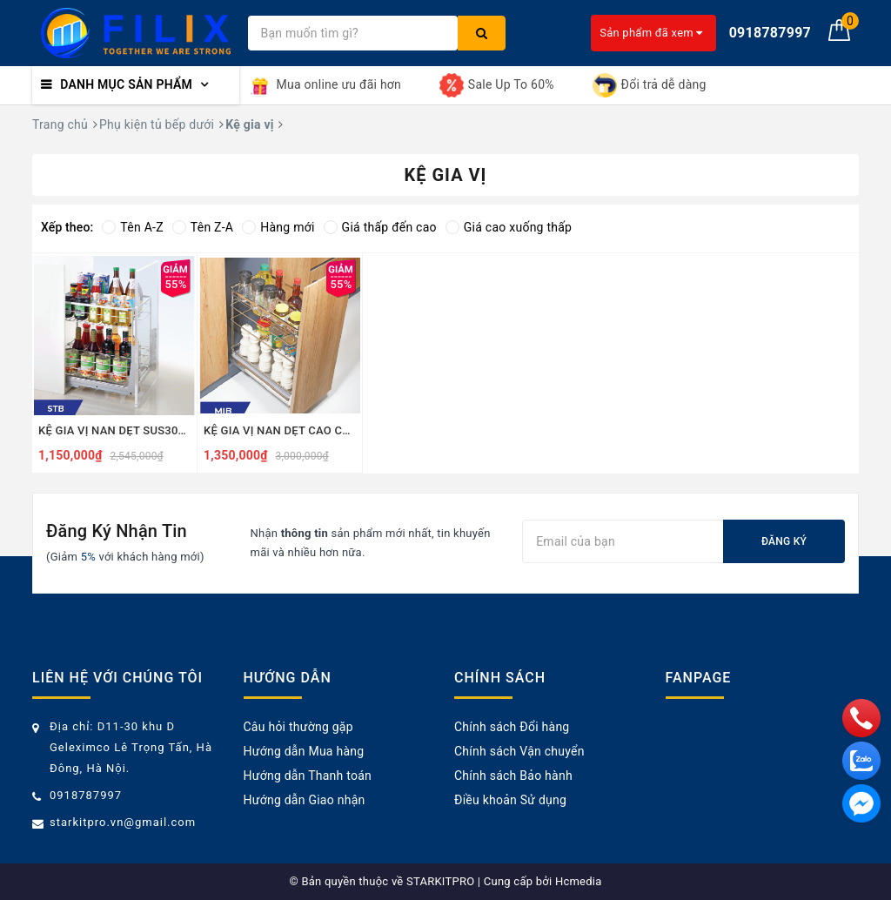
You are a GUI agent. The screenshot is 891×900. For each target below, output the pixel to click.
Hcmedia (578, 881)
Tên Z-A (202, 227)
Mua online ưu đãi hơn (325, 85)
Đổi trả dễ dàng (650, 85)
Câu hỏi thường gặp (298, 727)
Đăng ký (784, 541)
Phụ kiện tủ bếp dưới (156, 124)
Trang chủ (60, 124)
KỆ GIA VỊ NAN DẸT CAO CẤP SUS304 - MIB (280, 430)
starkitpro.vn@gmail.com (123, 822)
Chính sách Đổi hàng (511, 727)
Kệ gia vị (249, 124)
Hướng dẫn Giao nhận (304, 800)
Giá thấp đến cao (380, 227)
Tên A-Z (132, 227)
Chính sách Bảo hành (513, 775)
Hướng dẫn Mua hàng (304, 751)
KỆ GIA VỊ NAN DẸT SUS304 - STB (114, 430)
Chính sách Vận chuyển (519, 751)
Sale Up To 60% (496, 85)
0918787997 (86, 795)
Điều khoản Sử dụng (510, 800)
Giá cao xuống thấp (509, 227)
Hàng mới (278, 227)
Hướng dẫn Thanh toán (308, 775)
